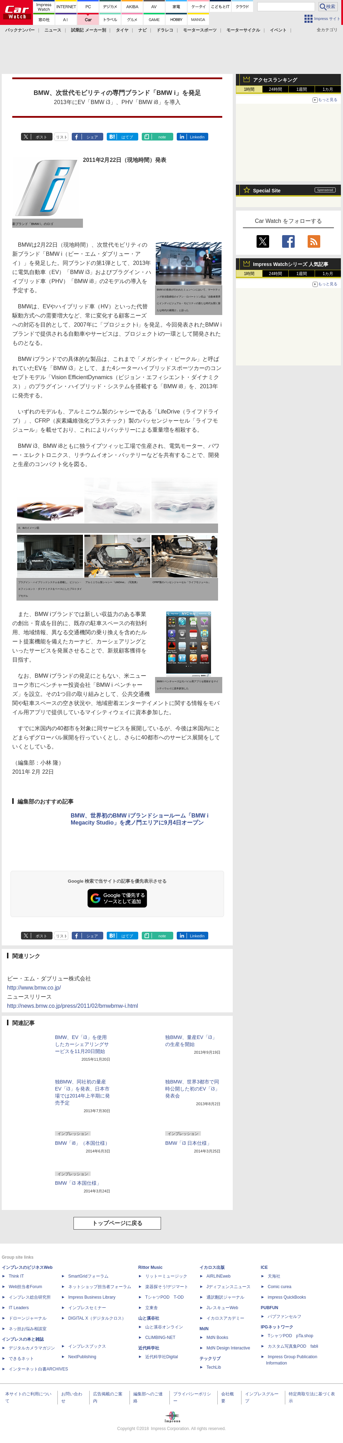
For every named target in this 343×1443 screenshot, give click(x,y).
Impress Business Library (91, 1297)
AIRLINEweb (218, 1276)
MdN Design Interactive (228, 1348)
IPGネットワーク (277, 1327)
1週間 (301, 89)
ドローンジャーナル (28, 1318)
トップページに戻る (117, 1223)
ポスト (41, 137)
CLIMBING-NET (160, 1337)
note (162, 137)
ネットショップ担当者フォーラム (99, 1286)
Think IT (16, 1276)
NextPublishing (82, 1356)
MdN (204, 1328)
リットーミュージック (166, 1276)
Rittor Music (150, 1267)
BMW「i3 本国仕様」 (78, 1183)
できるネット (21, 1358)
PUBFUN (269, 1307)
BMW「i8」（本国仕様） (82, 1143)
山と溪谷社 (148, 1318)
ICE (264, 1267)
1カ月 (328, 89)
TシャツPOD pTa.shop (290, 1335)
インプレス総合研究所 (30, 1297)
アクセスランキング (275, 80)
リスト (62, 137)
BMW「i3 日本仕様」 (188, 1143)
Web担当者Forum (25, 1286)
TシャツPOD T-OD (164, 1297)
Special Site (267, 190)
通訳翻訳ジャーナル (225, 1297)
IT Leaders (19, 1307)
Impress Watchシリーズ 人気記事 (290, 264)
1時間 (249, 89)
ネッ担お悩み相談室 (28, 1328)
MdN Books (217, 1337)
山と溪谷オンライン (164, 1327)
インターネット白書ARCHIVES (38, 1369)
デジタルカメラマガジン (32, 1348)
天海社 (274, 1276)
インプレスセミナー (87, 1307)
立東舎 (151, 1307)
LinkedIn (197, 137)
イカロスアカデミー (225, 1318)
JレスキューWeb (222, 1307)
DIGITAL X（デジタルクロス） (97, 1318)
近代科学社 (148, 1348)
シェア (92, 137)
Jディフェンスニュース (228, 1286)
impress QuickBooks (287, 1297)
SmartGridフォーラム (88, 1276)
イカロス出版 (212, 1267)
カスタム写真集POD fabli (293, 1346)
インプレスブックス (87, 1346)
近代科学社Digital (161, 1356)
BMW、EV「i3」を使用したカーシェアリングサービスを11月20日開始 (82, 1044)
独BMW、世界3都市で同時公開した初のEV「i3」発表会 (192, 1089)
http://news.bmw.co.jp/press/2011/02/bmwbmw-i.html (72, 1006)
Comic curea (279, 1286)
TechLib (213, 1367)
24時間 (275, 89)
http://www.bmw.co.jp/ (34, 988)
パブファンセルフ (284, 1316)
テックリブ (210, 1358)
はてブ (127, 137)
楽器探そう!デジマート (166, 1286)
